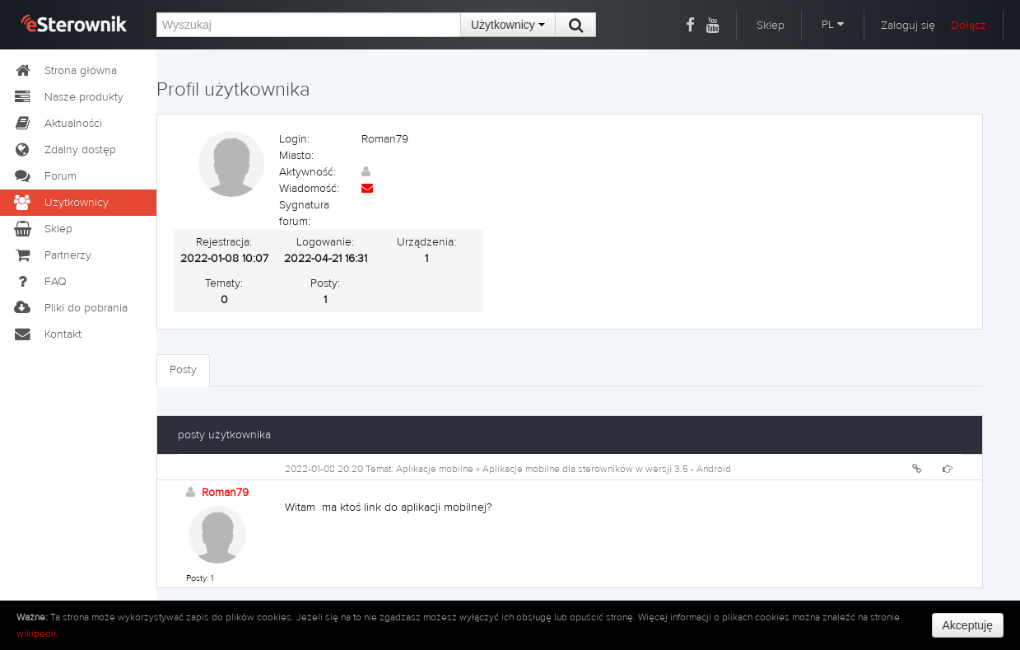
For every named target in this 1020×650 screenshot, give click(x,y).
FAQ (39, 281)
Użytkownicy (508, 24)
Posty (183, 369)
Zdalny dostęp (64, 150)
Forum (44, 176)
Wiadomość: (309, 188)
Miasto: (296, 155)
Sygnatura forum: (304, 213)
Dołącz (968, 25)
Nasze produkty (67, 97)
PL (833, 24)
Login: (294, 139)
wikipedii (36, 633)
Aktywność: (307, 172)
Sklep (771, 25)
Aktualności (57, 123)
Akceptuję (968, 625)
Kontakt (47, 334)
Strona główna (64, 70)
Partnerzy (51, 255)
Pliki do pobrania (70, 308)
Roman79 (225, 492)
